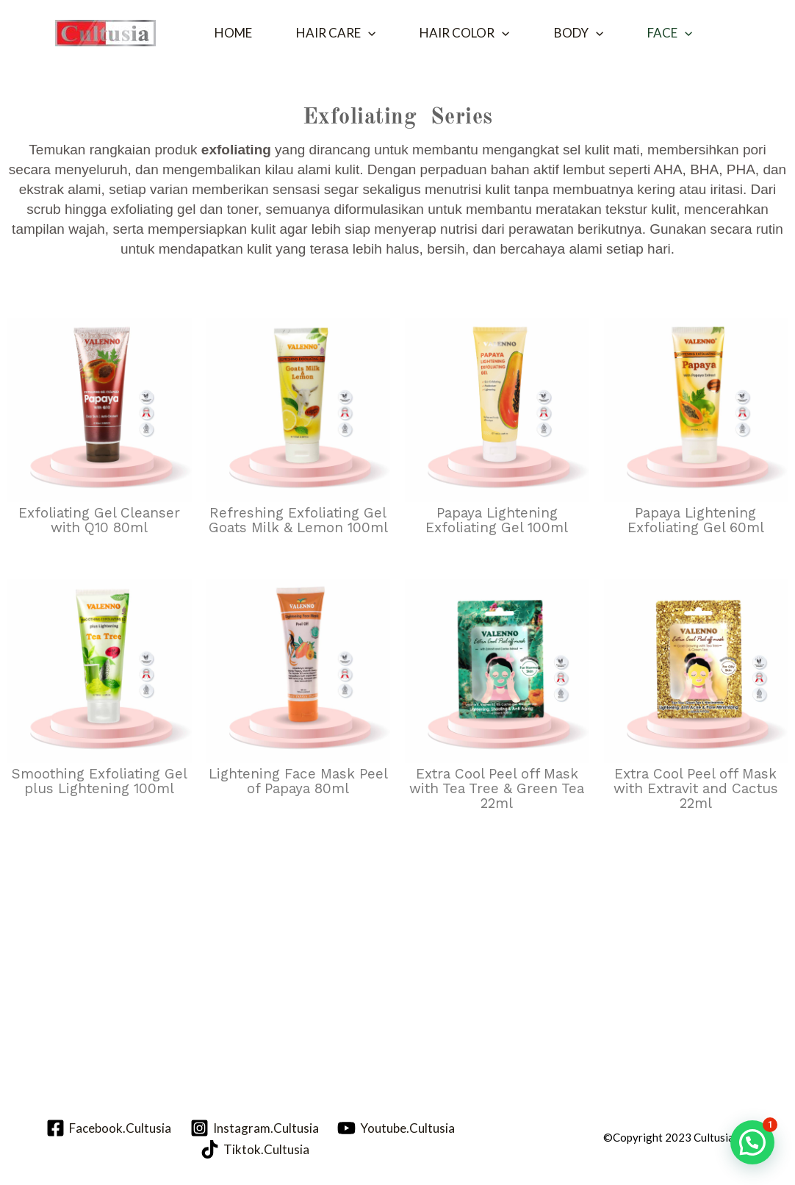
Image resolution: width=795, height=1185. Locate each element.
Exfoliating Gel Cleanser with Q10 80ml (99, 520)
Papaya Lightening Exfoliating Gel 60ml (695, 520)
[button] (368, 33)
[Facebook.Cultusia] (108, 1128)
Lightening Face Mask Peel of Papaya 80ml (298, 781)
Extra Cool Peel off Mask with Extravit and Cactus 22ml (696, 788)
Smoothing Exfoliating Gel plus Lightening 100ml (99, 781)
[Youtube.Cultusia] (396, 1128)
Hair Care (335, 33)
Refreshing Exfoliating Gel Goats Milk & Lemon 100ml (298, 520)
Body (578, 33)
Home (233, 32)
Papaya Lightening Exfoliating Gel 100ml (496, 520)
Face (669, 33)
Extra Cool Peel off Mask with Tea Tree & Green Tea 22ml (496, 788)
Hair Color (464, 33)
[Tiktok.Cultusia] (254, 1149)
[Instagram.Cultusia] (254, 1128)
